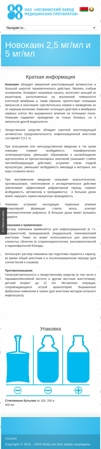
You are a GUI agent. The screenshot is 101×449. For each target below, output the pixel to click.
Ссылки (11, 438)
